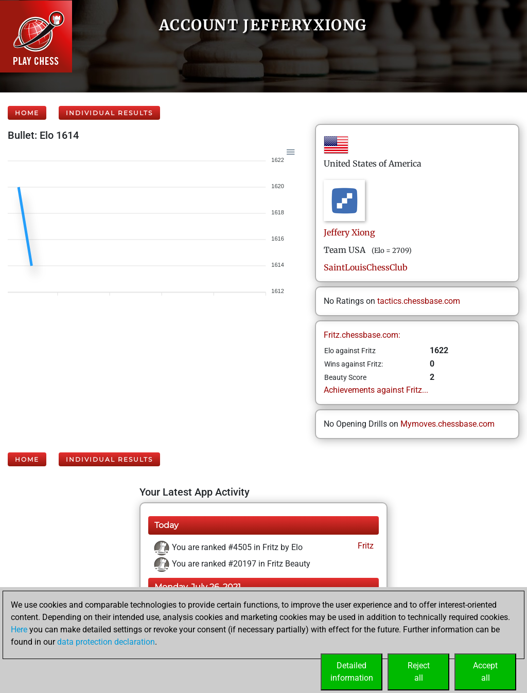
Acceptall (485, 672)
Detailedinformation (351, 672)
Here (19, 629)
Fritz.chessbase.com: (362, 335)
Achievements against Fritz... (376, 390)
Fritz (365, 546)
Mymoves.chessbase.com (447, 424)
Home (27, 113)
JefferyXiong (349, 232)
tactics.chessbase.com (418, 301)
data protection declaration (106, 642)
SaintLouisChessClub (366, 267)
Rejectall (419, 672)
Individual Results (109, 113)
